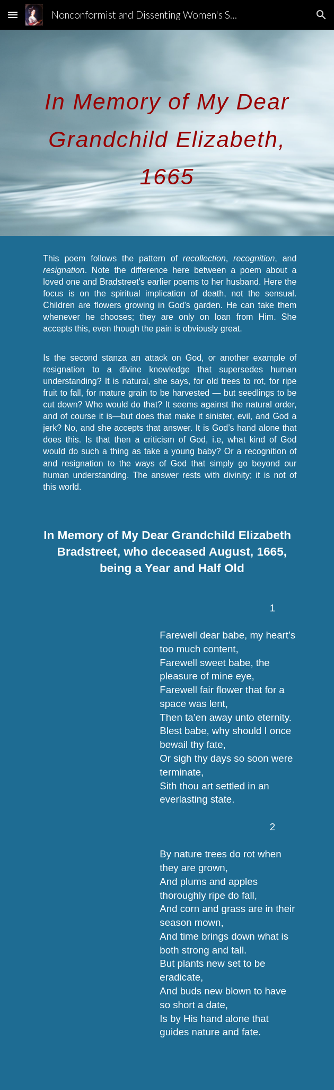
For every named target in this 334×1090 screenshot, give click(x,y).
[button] (12, 14)
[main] (166, 132)
